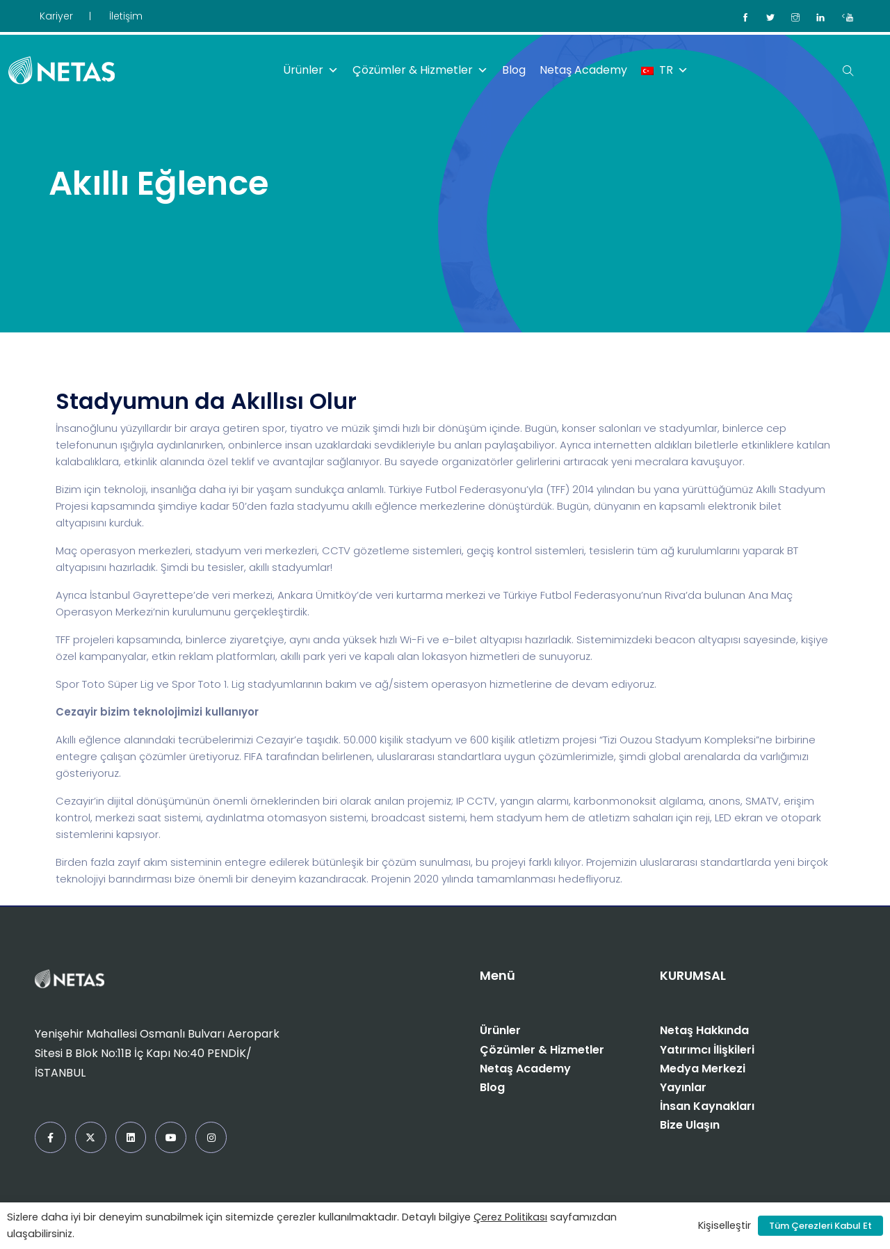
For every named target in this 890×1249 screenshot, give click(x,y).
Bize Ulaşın (690, 1125)
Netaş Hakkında (704, 1030)
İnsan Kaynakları (707, 1106)
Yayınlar (683, 1087)
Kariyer (56, 16)
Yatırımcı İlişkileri (707, 1050)
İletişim (126, 16)
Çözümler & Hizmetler (420, 70)
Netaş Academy (583, 70)
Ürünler (311, 70)
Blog (514, 70)
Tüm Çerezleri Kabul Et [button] (820, 1225)
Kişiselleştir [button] (724, 1225)
